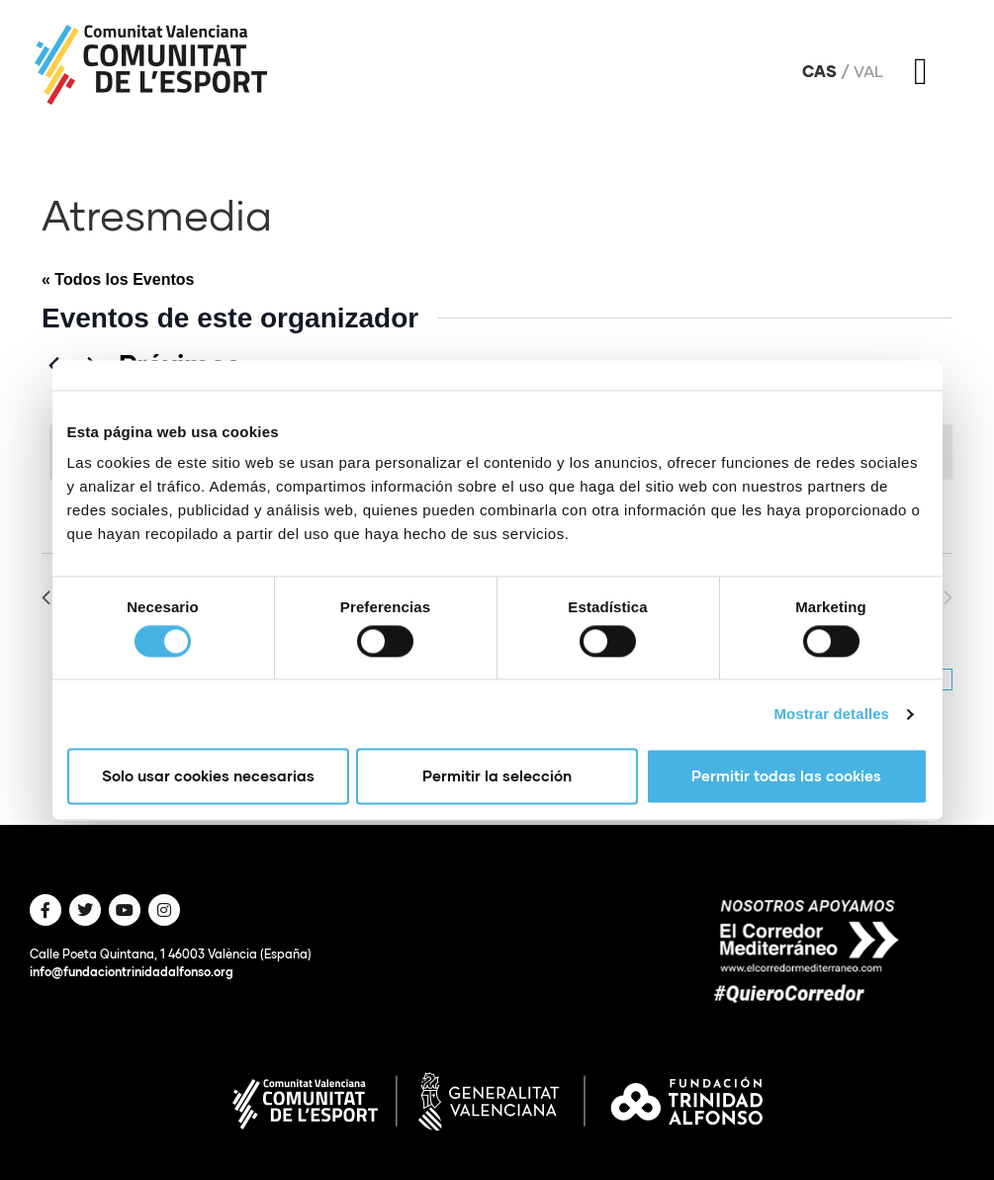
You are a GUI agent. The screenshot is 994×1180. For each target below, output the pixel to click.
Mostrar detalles (831, 713)
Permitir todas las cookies (786, 776)
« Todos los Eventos (118, 279)
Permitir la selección (497, 776)
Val (868, 71)
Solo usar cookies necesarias (208, 776)
